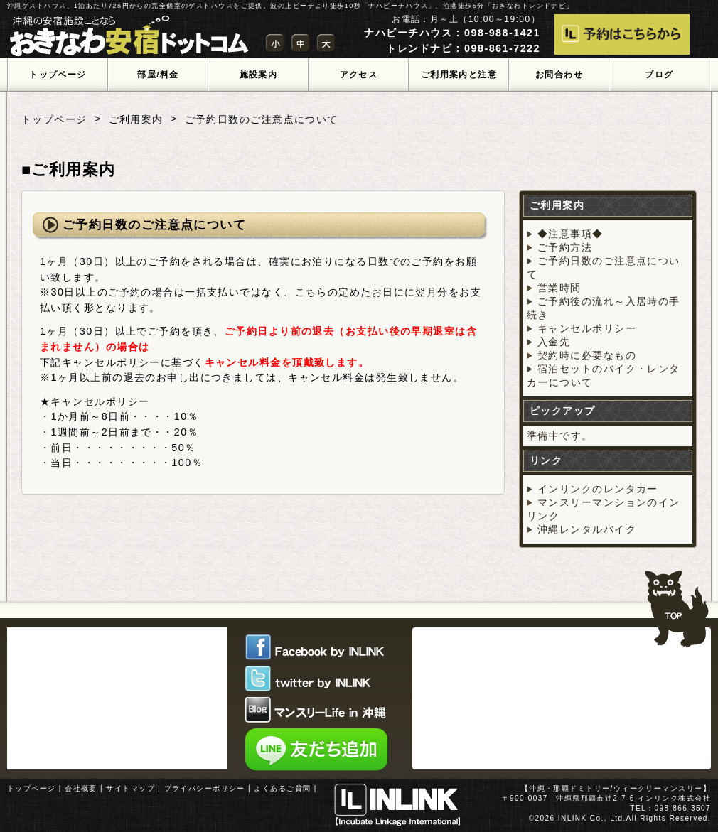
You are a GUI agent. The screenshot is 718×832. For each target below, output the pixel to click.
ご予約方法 (564, 247)
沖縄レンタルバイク (586, 529)
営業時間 (559, 287)
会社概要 (81, 788)
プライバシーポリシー (204, 788)
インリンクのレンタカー (597, 489)
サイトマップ (130, 788)
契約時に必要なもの (586, 355)
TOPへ (677, 602)
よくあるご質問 (282, 788)
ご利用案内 (136, 119)
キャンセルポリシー (586, 328)
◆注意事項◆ (570, 233)
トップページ (54, 119)
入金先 (553, 341)
